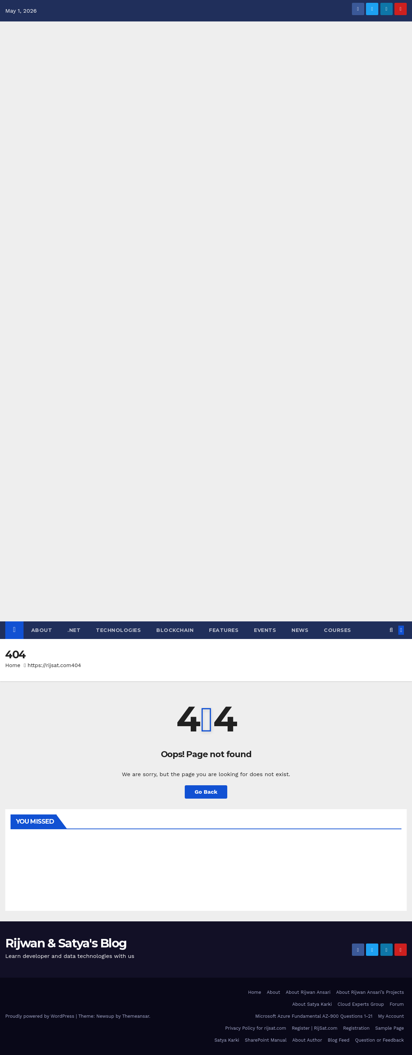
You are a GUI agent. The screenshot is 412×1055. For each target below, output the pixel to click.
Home (12, 665)
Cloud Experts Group (361, 1004)
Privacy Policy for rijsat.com (255, 1028)
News (300, 630)
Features (223, 630)
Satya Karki (226, 1040)
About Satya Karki (312, 1004)
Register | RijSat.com (315, 1028)
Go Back (206, 791)
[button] (391, 630)
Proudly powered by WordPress (40, 1016)
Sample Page (389, 1028)
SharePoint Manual (266, 1040)
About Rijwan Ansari (308, 992)
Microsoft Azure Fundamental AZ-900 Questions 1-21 (313, 1016)
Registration (356, 1028)
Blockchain (175, 630)
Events (265, 630)
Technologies (118, 630)
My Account (391, 1016)
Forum (397, 1004)
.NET (73, 630)
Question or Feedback (379, 1040)
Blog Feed (338, 1040)
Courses (337, 630)
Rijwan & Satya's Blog (65, 943)
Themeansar (135, 1016)
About (41, 630)
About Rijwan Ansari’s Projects (370, 992)
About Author (307, 1040)
